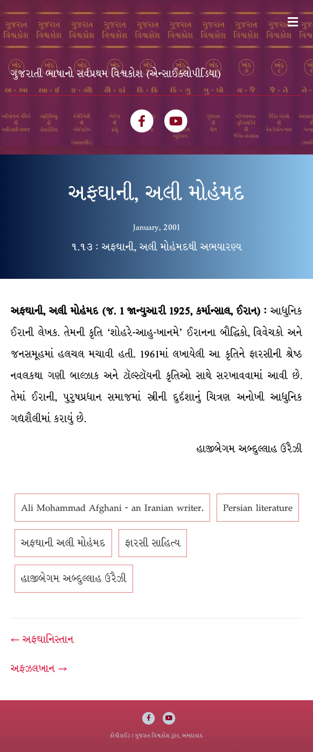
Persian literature (258, 507)
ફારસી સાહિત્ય (152, 543)
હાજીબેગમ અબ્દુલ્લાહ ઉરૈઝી (74, 578)
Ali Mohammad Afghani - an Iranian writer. (112, 507)
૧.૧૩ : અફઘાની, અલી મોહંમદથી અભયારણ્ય (156, 247)
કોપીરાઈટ (120, 736)
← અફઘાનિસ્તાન (42, 639)
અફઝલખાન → (39, 668)
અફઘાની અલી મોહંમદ (63, 543)
